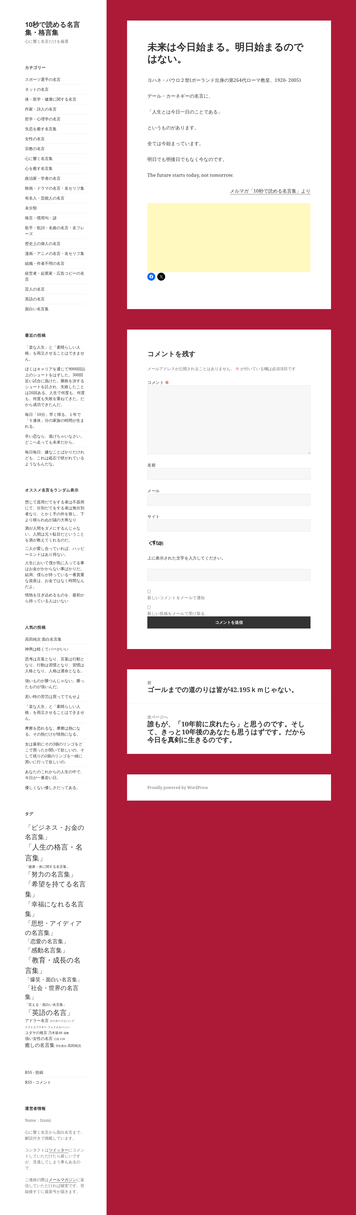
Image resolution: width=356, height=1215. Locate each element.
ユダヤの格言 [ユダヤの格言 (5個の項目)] (36, 1032)
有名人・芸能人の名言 (45, 198)
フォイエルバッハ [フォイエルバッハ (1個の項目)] (58, 1027)
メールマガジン (62, 1179)
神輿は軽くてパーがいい (46, 649)
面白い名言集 (37, 309)
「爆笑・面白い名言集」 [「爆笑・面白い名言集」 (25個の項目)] (53, 979)
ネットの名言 (37, 89)
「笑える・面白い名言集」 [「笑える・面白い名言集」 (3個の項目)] (46, 1004)
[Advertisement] (229, 237)
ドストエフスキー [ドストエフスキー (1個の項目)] (36, 1027)
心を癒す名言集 (39, 168)
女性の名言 (35, 138)
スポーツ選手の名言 (43, 79)
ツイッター (58, 1150)
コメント (158, 382)
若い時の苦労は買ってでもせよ (52, 696)
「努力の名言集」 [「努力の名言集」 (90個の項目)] (51, 874)
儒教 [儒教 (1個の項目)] (66, 1033)
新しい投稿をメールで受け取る (176, 613)
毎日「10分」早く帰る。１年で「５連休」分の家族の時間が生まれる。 (54, 420)
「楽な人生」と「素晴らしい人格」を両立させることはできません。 (54, 353)
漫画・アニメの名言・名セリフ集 (54, 253)
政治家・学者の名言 (43, 178)
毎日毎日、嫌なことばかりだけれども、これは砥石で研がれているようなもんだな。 (54, 458)
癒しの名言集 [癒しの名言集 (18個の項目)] (40, 1045)
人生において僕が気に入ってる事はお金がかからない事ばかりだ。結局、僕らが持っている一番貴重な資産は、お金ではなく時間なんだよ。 (54, 574)
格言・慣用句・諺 (41, 218)
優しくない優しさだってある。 (52, 787)
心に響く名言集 (39, 158)
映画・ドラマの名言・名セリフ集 (54, 188)
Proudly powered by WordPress (177, 787)
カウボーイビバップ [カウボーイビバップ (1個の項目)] (62, 1021)
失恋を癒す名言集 (41, 129)
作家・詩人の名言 (41, 109)
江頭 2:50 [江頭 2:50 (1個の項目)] (59, 1039)
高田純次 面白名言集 (43, 639)
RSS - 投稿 (34, 1072)
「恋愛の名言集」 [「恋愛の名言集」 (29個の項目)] (47, 941)
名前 (151, 465)
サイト (153, 516)
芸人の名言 (35, 289)
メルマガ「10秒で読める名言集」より (270, 191)
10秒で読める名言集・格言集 (52, 28)
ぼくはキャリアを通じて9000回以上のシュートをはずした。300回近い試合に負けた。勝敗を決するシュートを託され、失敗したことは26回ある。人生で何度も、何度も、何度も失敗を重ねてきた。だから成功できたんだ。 (55, 386)
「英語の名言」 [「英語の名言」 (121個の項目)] (49, 1012)
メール (153, 491)
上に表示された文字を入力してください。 (186, 558)
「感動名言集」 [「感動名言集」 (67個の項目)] (46, 950)
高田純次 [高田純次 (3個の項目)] (74, 1045)
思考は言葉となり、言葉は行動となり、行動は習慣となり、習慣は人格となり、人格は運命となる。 (54, 665)
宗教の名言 (35, 148)
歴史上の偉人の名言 (43, 243)
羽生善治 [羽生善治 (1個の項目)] (61, 1046)
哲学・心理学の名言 (43, 119)
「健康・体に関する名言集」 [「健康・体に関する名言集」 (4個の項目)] (47, 866)
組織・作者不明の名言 (45, 263)
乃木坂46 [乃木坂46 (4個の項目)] (55, 1032)
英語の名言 (35, 299)
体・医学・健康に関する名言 (50, 99)
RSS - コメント (38, 1082)
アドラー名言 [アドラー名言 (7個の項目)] (37, 1020)
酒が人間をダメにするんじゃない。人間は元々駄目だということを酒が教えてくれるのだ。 (54, 534)
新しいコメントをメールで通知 (176, 597)
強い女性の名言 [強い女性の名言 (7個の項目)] (39, 1038)
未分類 (31, 208)
